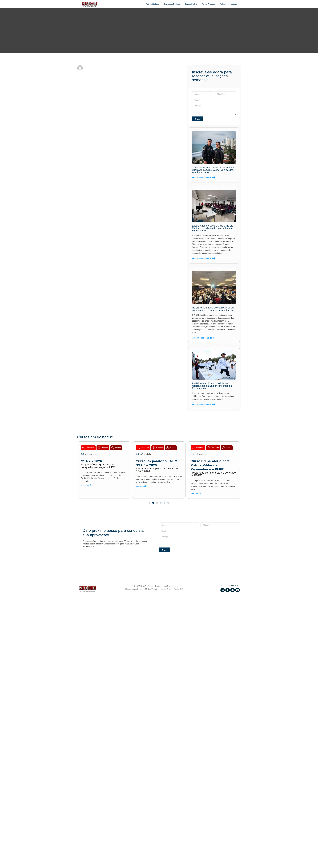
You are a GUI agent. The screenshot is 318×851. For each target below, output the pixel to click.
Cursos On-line (191, 4)
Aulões (223, 4)
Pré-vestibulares (152, 4)
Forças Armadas (208, 4)
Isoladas (233, 4)
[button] (78, 470)
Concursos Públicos (172, 4)
